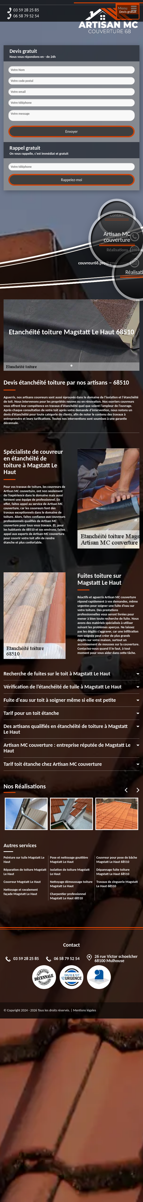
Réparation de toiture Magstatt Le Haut (25, 872)
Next (138, 790)
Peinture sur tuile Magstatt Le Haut (24, 860)
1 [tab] (71, 368)
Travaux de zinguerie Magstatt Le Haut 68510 (117, 884)
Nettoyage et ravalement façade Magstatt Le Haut (21, 892)
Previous (126, 790)
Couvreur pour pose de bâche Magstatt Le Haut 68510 (116, 860)
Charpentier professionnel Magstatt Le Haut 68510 (68, 896)
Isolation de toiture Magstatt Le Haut (70, 872)
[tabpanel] (26, 814)
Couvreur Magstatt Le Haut (22, 882)
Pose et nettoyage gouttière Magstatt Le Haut (69, 860)
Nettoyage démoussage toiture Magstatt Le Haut (71, 884)
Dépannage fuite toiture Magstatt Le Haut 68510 (112, 872)
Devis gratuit (127, 12)
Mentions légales (84, 1010)
